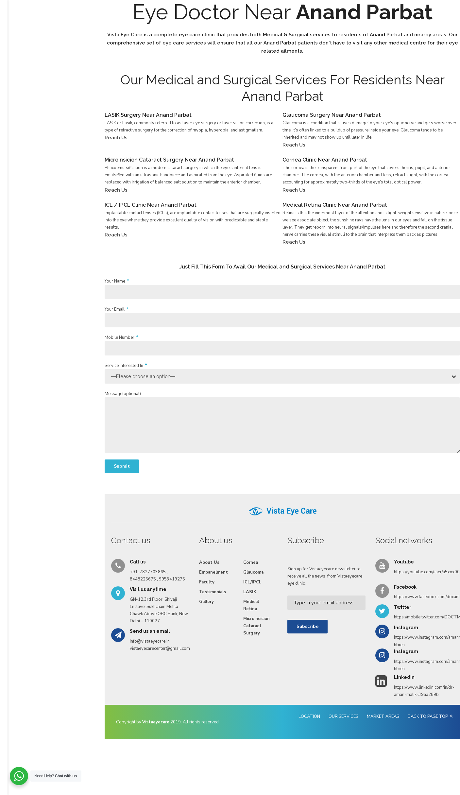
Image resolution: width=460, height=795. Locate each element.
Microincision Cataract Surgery (204, 661)
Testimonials (231, 30)
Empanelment (169, 30)
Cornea (193, 602)
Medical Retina (194, 644)
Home (83, 30)
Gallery (262, 30)
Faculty (201, 30)
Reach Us (314, 30)
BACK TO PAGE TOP (394, 756)
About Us (108, 30)
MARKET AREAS (349, 756)
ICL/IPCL (195, 621)
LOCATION (275, 756)
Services (136, 30)
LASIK (192, 631)
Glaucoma (196, 611)
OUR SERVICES (310, 756)
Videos (287, 30)
